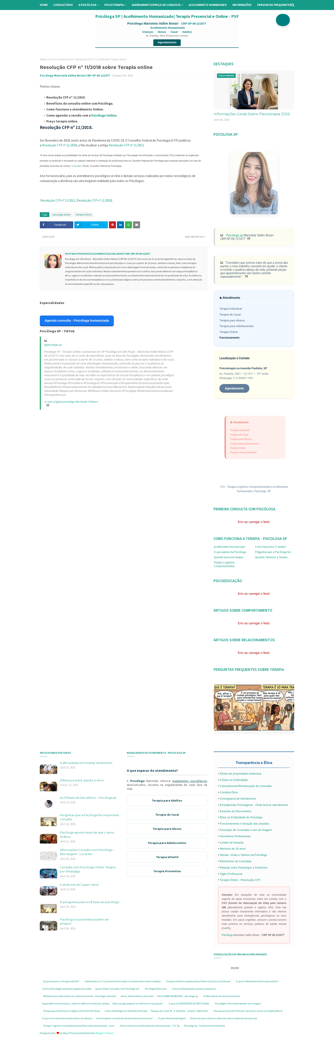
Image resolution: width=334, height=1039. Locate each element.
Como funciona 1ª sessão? (271, 547)
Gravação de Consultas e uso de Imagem (246, 830)
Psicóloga (137, 781)
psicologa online (61, 214)
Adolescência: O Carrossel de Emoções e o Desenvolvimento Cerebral (122, 981)
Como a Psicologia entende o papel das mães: (67, 988)
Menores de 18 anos (233, 848)
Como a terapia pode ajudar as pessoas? (194, 988)
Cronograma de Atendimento (238, 798)
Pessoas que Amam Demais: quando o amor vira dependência (248, 1010)
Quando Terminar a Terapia (271, 557)
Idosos (162, 31)
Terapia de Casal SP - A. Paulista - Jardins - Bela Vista (179, 1010)
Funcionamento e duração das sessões (244, 823)
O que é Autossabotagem (172, 1018)
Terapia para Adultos (167, 800)
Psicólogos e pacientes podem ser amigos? (84, 921)
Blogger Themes (105, 1033)
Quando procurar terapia (228, 557)
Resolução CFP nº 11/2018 (59, 145)
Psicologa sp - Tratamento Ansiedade (204, 1025)
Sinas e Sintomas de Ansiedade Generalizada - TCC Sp (150, 1025)
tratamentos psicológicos (189, 781)
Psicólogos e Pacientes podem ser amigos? (238, 1003)
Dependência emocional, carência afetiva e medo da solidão (75, 1003)
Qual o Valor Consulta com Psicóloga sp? (117, 988)
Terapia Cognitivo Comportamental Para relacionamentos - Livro (78, 1025)
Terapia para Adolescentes (236, 326)
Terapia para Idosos (232, 320)
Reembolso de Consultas (235, 861)
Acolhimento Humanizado (229, 547)
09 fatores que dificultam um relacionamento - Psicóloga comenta (79, 996)
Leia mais (76, 166)
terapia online (65, 59)
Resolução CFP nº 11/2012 (126, 145)
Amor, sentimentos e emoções (137, 996)
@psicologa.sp (53, 345)
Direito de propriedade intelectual (240, 773)
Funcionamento (229, 337)
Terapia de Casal (230, 314)
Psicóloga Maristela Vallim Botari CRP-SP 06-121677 (75, 75)
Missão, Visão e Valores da (237, 855)
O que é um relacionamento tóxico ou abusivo (67, 1018)
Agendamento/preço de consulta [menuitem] (156, 5)
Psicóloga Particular (156, 988)
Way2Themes (70, 1033)
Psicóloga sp (234, 235)
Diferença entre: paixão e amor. (82, 780)
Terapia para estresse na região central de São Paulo (71, 1010)
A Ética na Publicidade (234, 780)
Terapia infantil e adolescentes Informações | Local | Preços (198, 981)
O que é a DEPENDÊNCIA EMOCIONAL (189, 1003)
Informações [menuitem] (242, 5)
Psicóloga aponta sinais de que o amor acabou (87, 835)
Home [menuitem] (44, 5)
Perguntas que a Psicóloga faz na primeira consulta (89, 817)
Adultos (187, 31)
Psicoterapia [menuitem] (114, 5)
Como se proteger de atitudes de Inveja (126, 1010)
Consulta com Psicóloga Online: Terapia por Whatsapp (87, 869)
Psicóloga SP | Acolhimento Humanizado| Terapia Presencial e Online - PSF (167, 16)
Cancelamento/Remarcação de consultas (246, 786)
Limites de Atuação (232, 842)
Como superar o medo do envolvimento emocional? (124, 1018)
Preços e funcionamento (243, 452)
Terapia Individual (230, 308)
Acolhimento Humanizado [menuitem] (208, 5)
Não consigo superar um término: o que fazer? (138, 1003)
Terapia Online (228, 332)
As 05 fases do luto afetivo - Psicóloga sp (88, 797)
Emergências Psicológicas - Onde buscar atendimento (254, 805)
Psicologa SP (262, 491)
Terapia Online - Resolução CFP (240, 880)
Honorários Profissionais (235, 836)
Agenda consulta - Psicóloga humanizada (77, 320)
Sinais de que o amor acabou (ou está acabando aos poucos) (223, 1018)
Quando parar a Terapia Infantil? (61, 981)
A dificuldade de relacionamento (221, 996)
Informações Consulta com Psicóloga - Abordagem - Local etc (87, 852)
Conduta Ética (229, 792)
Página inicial (47, 59)
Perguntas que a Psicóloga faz (273, 552)
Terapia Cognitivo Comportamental (224, 564)
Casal (174, 31)
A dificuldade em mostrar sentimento (86, 763)
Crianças (147, 31)
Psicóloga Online (103, 115)
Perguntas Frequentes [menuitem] (274, 5)
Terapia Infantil (167, 857)
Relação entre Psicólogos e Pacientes (243, 867)
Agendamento (167, 42)
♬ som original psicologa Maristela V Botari (71, 402)
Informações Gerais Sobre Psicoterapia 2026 (252, 114)
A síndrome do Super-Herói (79, 884)
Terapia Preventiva (167, 871)
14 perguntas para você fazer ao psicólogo (89, 902)
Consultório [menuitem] (63, 5)
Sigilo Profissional (231, 873)
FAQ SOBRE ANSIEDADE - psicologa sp (177, 996)
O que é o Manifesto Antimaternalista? (257, 981)
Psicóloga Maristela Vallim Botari (153, 23)
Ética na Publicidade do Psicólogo (241, 817)
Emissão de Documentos (235, 811)
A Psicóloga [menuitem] (87, 5)
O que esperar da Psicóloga (230, 552)
